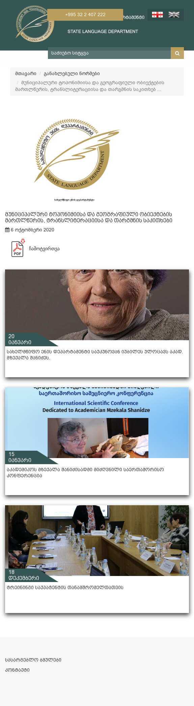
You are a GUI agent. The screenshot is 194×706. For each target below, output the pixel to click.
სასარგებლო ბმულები (33, 660)
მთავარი (25, 73)
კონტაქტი (17, 670)
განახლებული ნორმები (72, 73)
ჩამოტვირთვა (32, 248)
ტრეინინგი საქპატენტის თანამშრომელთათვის (65, 587)
